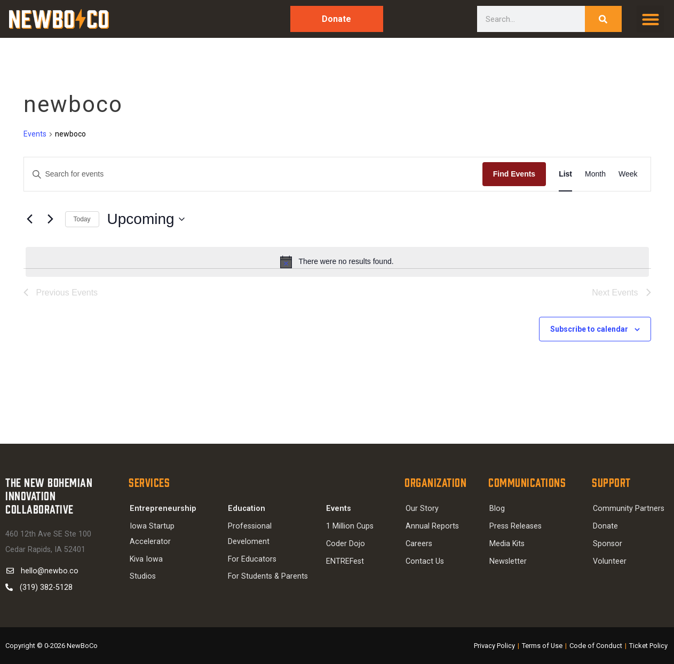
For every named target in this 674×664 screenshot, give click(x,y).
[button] (650, 19)
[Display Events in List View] (565, 174)
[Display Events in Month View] (595, 174)
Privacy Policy (495, 646)
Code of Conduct (596, 646)
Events (34, 134)
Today (82, 219)
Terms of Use (542, 646)
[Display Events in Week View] (628, 174)
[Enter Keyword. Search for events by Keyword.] (253, 174)
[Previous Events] (29, 219)
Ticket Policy (649, 646)
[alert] (337, 262)
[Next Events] (50, 219)
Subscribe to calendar (589, 329)
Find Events (514, 174)
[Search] (603, 19)
